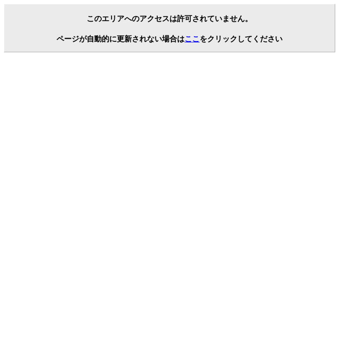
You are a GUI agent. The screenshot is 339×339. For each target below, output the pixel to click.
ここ (192, 39)
